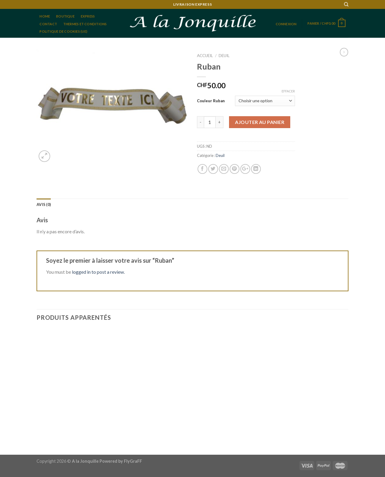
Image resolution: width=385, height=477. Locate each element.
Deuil (224, 55)
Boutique (65, 16)
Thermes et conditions (85, 24)
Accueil (205, 55)
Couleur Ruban (211, 100)
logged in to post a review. (98, 272)
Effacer (288, 91)
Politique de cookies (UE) (63, 31)
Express (88, 16)
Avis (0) (44, 204)
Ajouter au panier (259, 122)
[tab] (44, 204)
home (45, 16)
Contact (48, 24)
